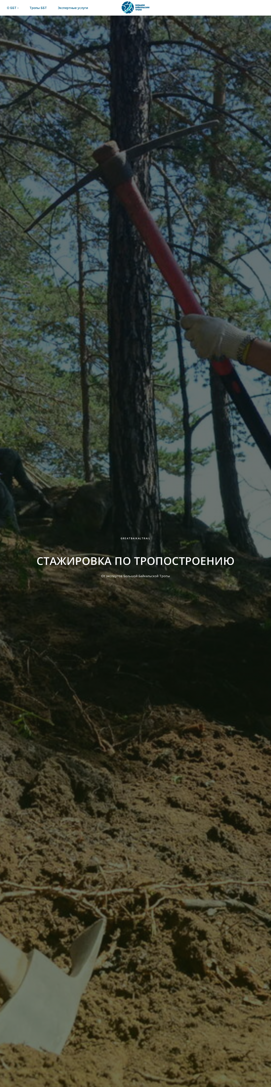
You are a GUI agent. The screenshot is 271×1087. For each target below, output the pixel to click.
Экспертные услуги (73, 8)
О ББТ (11, 8)
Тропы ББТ (38, 8)
